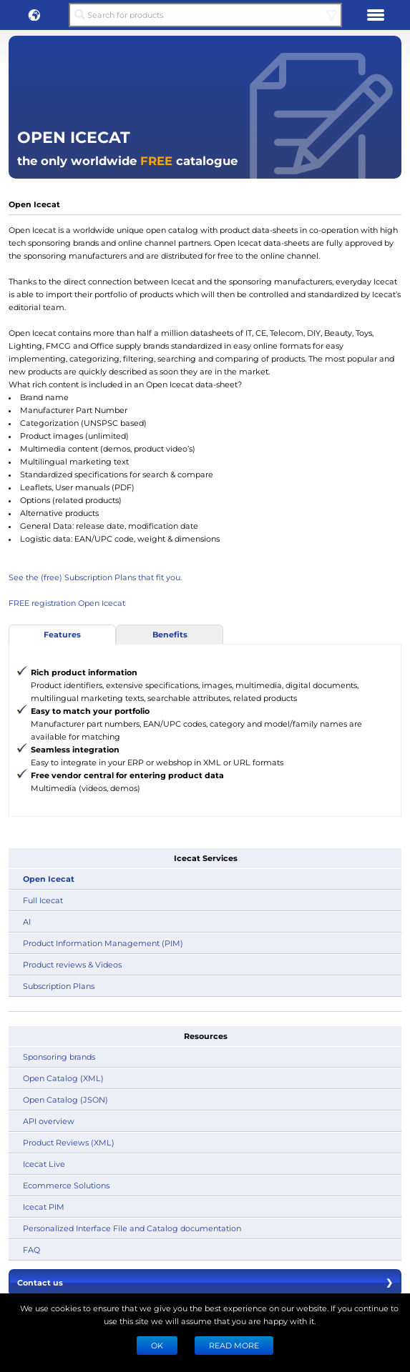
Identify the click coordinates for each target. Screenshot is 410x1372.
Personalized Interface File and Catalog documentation (132, 1228)
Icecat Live (44, 1164)
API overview (48, 1121)
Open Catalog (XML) (63, 1078)
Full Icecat (43, 900)
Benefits (169, 634)
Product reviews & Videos (72, 964)
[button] (34, 15)
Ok (157, 1345)
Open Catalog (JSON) (65, 1099)
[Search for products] (205, 15)
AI (27, 921)
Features (62, 634)
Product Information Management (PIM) (103, 943)
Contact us (205, 1282)
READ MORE (234, 1345)
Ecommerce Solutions (66, 1185)
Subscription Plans (58, 986)
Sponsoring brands (59, 1056)
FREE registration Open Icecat (67, 603)
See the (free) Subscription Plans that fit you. (95, 577)
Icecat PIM (43, 1207)
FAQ (31, 1249)
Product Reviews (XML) (68, 1142)
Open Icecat (48, 879)
